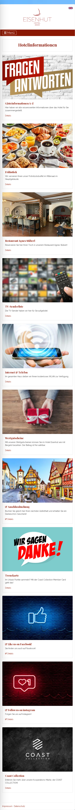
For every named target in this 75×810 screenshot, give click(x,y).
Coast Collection (14, 775)
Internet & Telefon (16, 372)
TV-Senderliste (14, 306)
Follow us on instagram (21, 710)
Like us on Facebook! (20, 644)
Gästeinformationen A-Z (19, 103)
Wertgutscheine (14, 438)
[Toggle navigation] (9, 33)
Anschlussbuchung (19, 507)
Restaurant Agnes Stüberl (20, 240)
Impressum (7, 806)
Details (8, 116)
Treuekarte (12, 575)
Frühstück (11, 172)
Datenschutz (19, 806)
